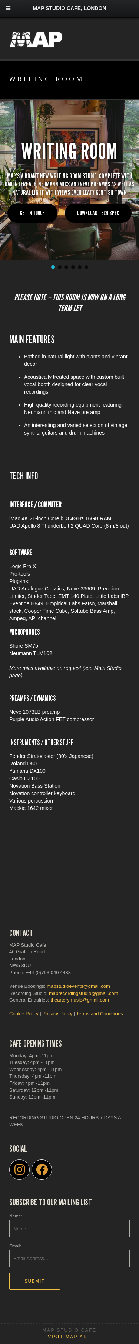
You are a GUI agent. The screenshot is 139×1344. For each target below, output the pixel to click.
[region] (69, 185)
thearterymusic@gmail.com (79, 1000)
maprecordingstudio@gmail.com (83, 993)
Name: (15, 1215)
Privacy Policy (57, 1013)
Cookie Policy (24, 1013)
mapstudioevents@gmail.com (78, 986)
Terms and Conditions (99, 1013)
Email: (15, 1245)
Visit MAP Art (69, 1337)
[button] (53, 267)
